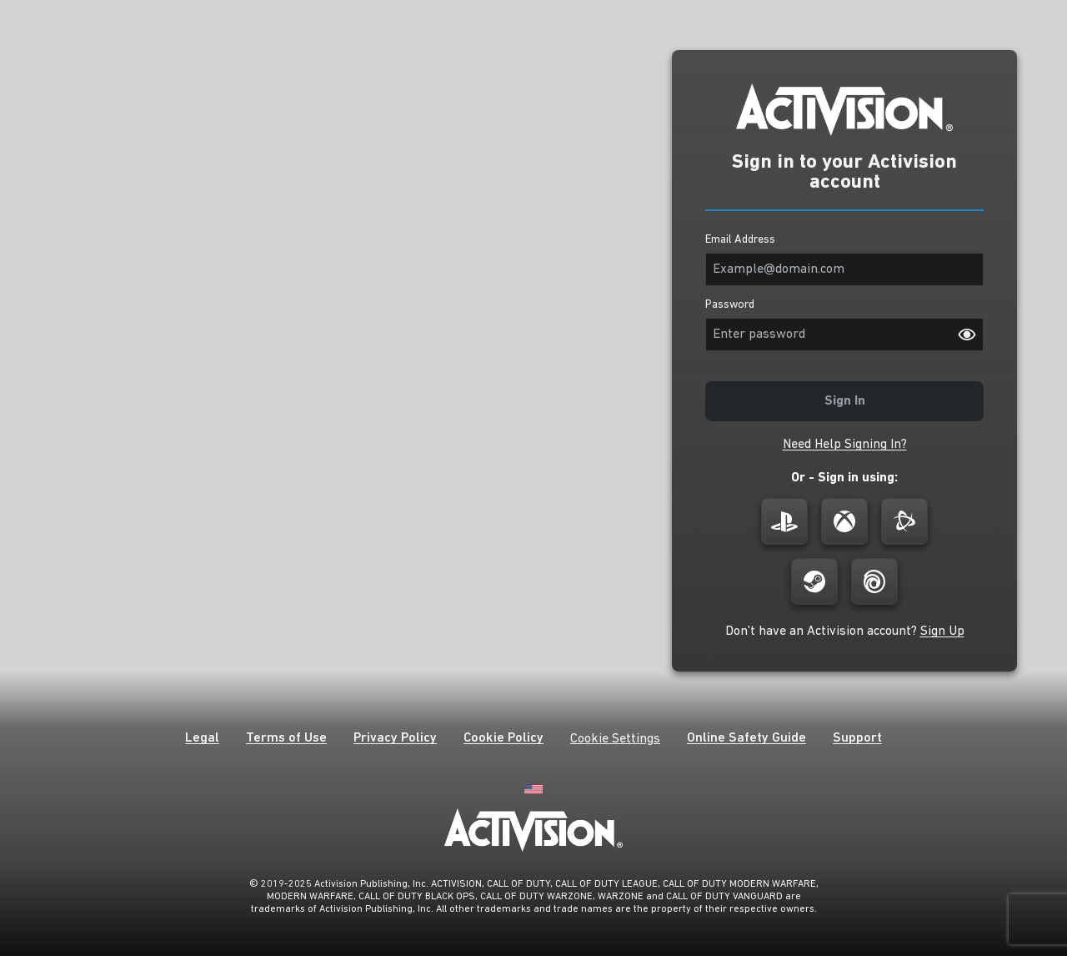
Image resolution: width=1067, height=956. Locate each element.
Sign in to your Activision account (844, 173)
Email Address (740, 240)
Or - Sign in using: (844, 478)
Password (729, 305)
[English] (533, 788)
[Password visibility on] (967, 335)
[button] (845, 444)
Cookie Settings (615, 739)
